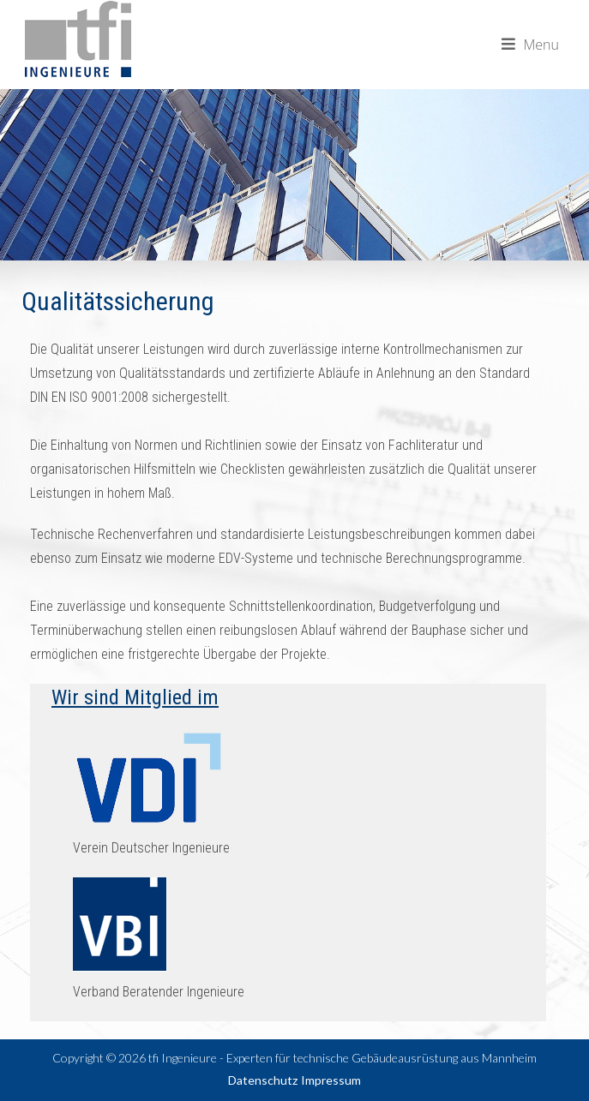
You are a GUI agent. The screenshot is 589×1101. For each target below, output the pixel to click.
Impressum (331, 1080)
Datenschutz (263, 1080)
